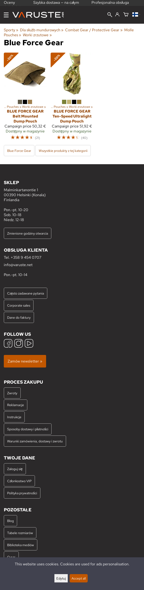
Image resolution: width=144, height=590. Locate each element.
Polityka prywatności (22, 493)
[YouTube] (29, 344)
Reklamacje (15, 405)
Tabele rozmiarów (20, 533)
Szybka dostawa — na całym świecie (56, 5)
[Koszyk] (126, 15)
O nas (11, 557)
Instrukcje (14, 417)
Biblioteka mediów (20, 545)
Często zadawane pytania (25, 293)
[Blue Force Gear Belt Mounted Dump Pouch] (25, 99)
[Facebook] (8, 344)
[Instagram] (18, 344)
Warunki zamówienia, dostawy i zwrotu (35, 441)
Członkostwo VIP (19, 481)
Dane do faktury (19, 317)
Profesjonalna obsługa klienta (110, 5)
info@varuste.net (18, 264)
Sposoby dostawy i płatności (27, 429)
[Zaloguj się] (117, 15)
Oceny (13, 4)
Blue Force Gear (19, 150)
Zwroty (12, 393)
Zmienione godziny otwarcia (27, 233)
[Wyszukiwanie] (109, 15)
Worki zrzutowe (37, 34)
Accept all (79, 578)
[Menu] (6, 15)
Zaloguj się (15, 469)
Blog (10, 520)
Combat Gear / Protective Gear (93, 29)
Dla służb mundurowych (41, 29)
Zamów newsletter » (25, 361)
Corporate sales (18, 305)
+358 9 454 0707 (26, 257)
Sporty (11, 29)
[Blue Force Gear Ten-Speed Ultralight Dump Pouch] (72, 99)
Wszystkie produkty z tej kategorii (63, 150)
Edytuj (61, 578)
